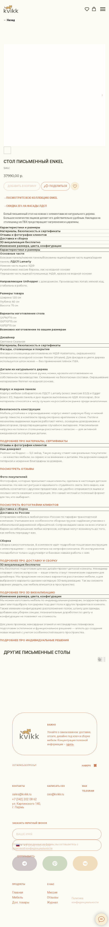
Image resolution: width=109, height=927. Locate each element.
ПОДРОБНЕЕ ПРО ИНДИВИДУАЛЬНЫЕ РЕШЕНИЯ (34, 640)
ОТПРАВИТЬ (26, 856)
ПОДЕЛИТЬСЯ (55, 186)
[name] (56, 834)
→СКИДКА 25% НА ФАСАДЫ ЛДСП (25, 205)
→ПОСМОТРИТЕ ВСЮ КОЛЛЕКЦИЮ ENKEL (31, 197)
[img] (85, 863)
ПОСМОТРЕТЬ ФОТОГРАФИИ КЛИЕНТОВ (29, 505)
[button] (87, 9)
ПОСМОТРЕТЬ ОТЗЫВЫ (17, 469)
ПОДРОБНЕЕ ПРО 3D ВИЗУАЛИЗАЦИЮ (27, 592)
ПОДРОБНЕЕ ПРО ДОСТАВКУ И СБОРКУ (28, 560)
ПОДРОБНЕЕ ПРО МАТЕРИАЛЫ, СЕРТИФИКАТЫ (34, 441)
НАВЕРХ (86, 765)
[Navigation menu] (102, 9)
